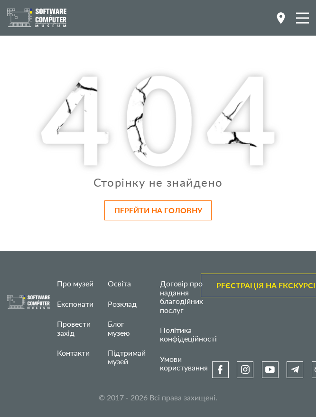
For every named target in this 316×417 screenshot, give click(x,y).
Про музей (75, 283)
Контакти (73, 352)
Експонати (75, 303)
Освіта (119, 283)
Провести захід (74, 328)
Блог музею (119, 328)
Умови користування (184, 363)
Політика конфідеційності (188, 334)
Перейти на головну (158, 210)
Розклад (122, 303)
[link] (220, 369)
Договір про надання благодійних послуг (181, 296)
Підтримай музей (127, 357)
